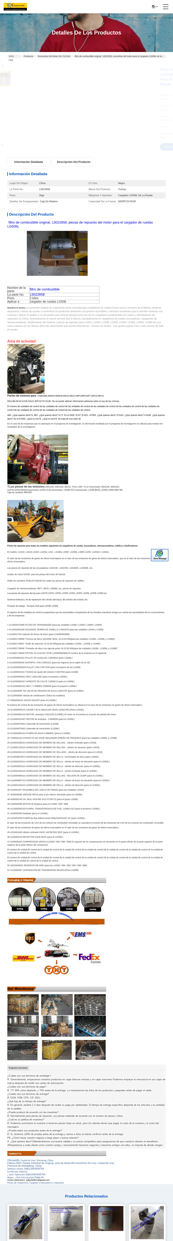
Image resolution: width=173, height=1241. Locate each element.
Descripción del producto (73, 161)
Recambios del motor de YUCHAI (54, 56)
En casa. (11, 56)
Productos (28, 56)
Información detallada (28, 161)
